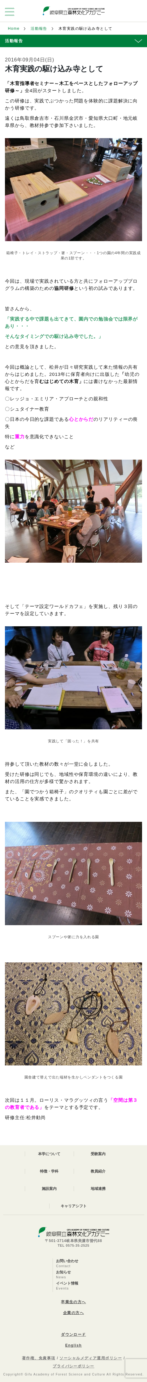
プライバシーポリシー (73, 1366)
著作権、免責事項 (38, 1358)
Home (14, 28)
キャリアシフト (74, 1206)
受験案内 (98, 1154)
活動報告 (39, 28)
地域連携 (98, 1188)
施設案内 (49, 1188)
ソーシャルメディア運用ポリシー (90, 1358)
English (73, 1345)
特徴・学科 (49, 1171)
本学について (49, 1154)
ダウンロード (73, 1334)
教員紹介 (98, 1171)
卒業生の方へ (73, 1302)
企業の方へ (73, 1313)
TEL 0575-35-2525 (73, 1245)
